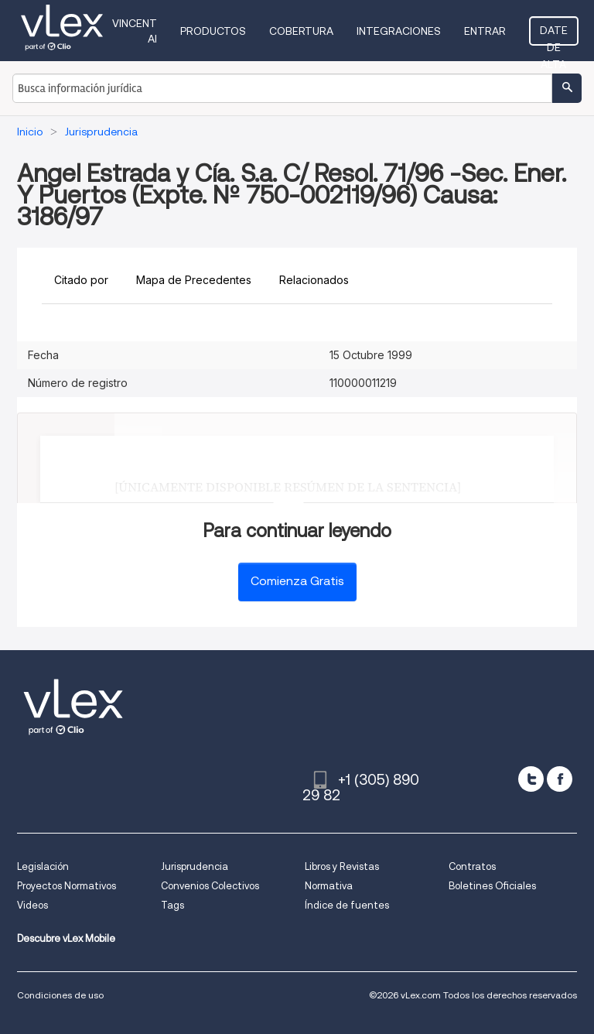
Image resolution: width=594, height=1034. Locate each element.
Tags (172, 905)
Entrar (485, 31)
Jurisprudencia (194, 866)
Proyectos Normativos (66, 886)
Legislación (43, 866)
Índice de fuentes (347, 905)
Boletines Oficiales (492, 886)
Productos (213, 31)
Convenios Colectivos (210, 886)
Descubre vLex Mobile (66, 938)
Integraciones (399, 31)
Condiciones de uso (60, 995)
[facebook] (559, 779)
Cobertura (301, 31)
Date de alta (554, 35)
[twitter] (531, 779)
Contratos (472, 866)
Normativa (329, 886)
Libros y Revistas (342, 866)
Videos (32, 905)
